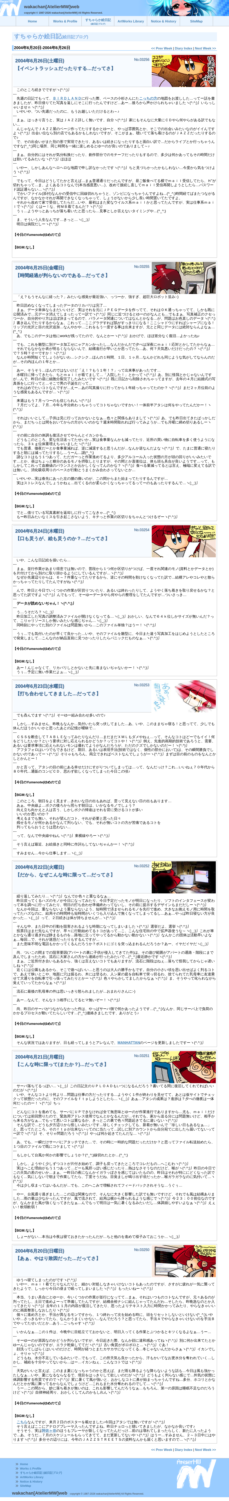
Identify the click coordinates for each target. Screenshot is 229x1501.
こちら (22, 1422)
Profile (36, 1468)
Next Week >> (205, 48)
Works (24, 1468)
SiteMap (25, 1485)
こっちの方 (148, 98)
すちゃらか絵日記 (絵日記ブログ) (41, 1472)
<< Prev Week (161, 48)
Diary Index (183, 48)
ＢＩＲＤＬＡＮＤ (67, 98)
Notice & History (31, 1481)
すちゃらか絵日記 (98, 21)
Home (24, 1464)
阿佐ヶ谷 (49, 1431)
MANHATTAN (129, 1043)
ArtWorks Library (31, 1477)
